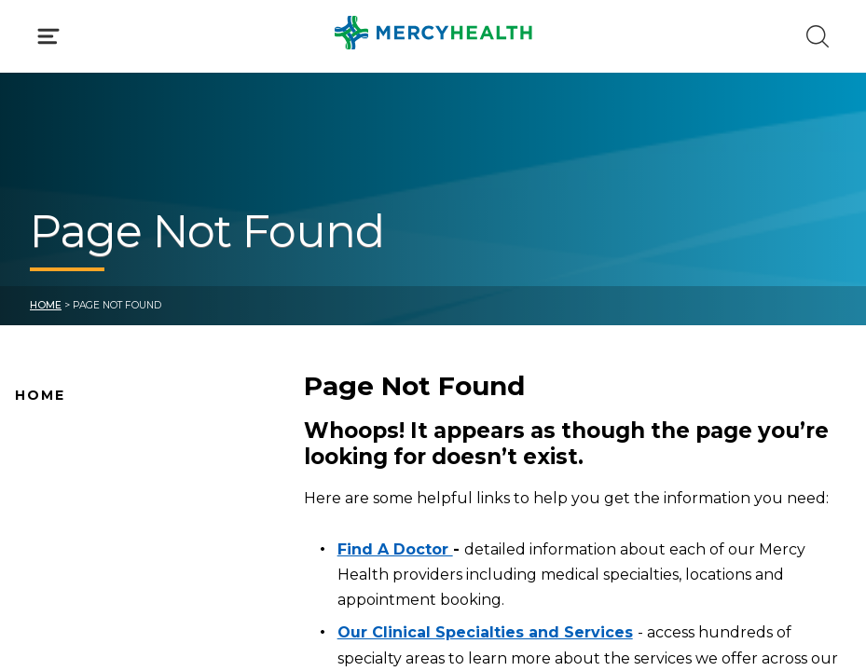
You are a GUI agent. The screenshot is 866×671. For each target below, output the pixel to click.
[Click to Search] (817, 36)
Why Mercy (53, 435)
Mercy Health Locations (97, 523)
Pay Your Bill (57, 611)
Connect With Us (74, 582)
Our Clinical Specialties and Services (485, 632)
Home (46, 305)
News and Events (74, 552)
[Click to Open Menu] (48, 36)
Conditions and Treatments (111, 641)
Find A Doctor (63, 465)
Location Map (63, 494)
